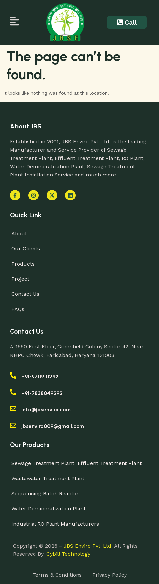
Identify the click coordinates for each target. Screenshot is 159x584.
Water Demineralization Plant (48, 508)
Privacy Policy (109, 575)
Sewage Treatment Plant (42, 463)
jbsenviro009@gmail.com (52, 426)
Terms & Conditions (57, 575)
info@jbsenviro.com (46, 410)
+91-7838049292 (42, 393)
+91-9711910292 (39, 376)
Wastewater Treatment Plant (47, 478)
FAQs (17, 309)
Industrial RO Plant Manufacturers (55, 524)
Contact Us (25, 294)
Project (20, 279)
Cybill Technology (68, 554)
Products (22, 264)
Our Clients (25, 248)
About (19, 233)
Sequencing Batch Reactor (45, 493)
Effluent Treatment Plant (110, 463)
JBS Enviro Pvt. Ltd (87, 546)
